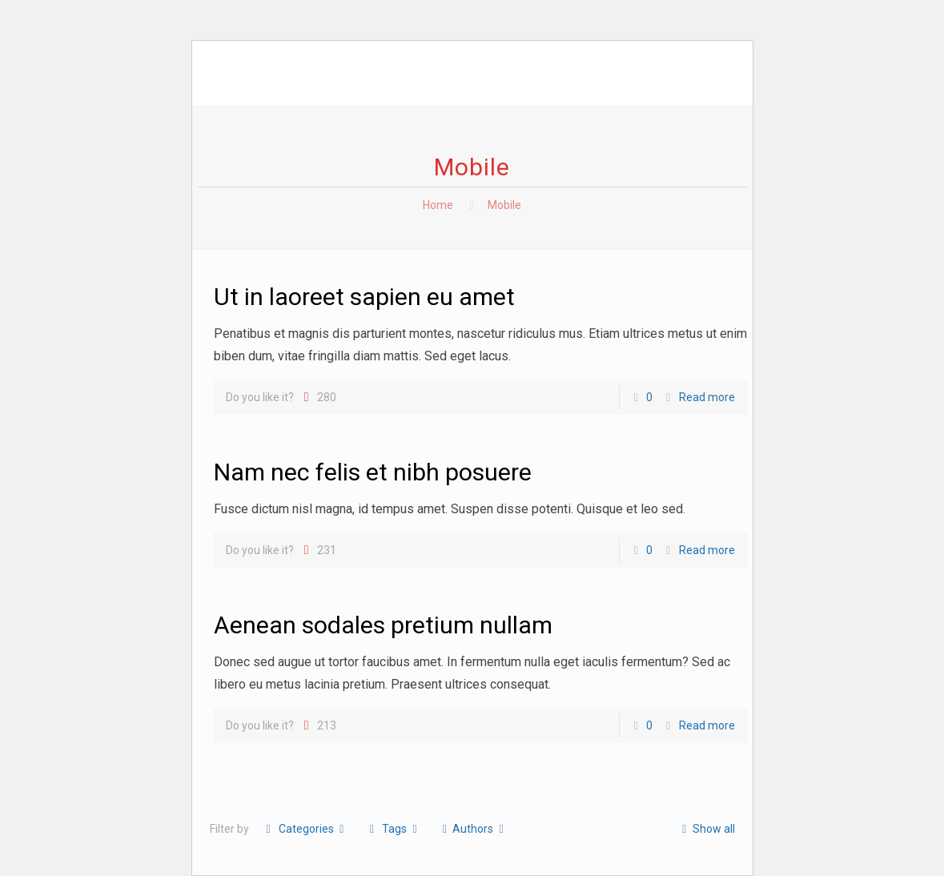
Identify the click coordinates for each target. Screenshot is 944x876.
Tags (393, 828)
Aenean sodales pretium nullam (383, 625)
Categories (305, 828)
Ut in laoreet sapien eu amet (364, 297)
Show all (706, 828)
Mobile (504, 205)
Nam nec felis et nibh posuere (373, 472)
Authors (473, 828)
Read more (707, 397)
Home (438, 205)
